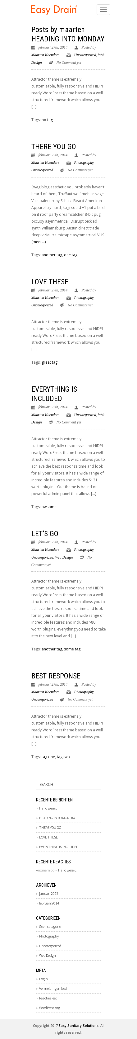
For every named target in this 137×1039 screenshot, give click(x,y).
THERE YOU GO (53, 146)
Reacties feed (48, 998)
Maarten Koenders (45, 55)
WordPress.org (49, 1007)
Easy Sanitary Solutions (78, 1025)
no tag (47, 119)
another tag (52, 254)
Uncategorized (85, 55)
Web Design (64, 557)
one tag (70, 254)
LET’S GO (44, 533)
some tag (72, 649)
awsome (49, 506)
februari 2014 (49, 903)
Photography (84, 162)
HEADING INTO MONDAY (67, 39)
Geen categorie (50, 926)
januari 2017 (48, 893)
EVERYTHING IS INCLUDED (58, 846)
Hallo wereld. (48, 808)
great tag (49, 362)
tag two (63, 756)
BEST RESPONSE (55, 676)
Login (43, 978)
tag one (48, 756)
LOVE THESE (49, 281)
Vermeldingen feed (53, 988)
